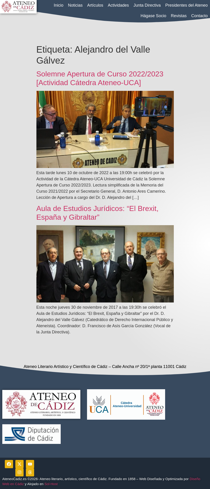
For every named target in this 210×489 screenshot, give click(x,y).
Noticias (75, 5)
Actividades (118, 5)
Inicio (58, 5)
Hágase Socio (153, 16)
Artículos (95, 5)
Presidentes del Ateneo (186, 5)
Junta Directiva (147, 5)
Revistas (179, 16)
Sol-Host (51, 484)
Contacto (199, 16)
